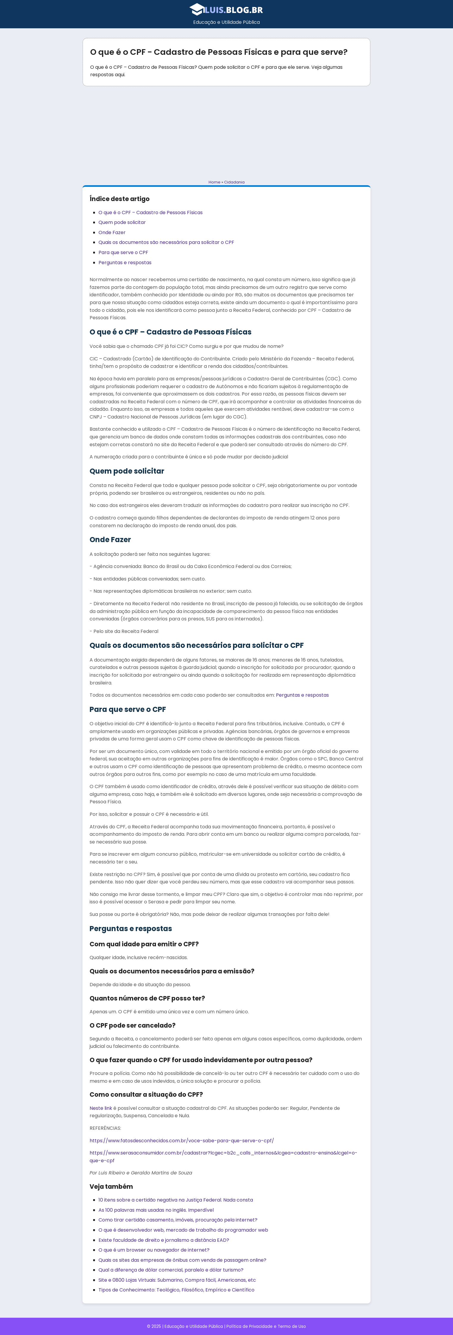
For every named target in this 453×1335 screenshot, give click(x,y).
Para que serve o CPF (123, 252)
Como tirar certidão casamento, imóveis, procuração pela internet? (178, 1219)
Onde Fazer (112, 232)
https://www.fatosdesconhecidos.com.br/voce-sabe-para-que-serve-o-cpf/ (182, 1140)
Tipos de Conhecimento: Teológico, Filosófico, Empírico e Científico (176, 1289)
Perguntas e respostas (125, 262)
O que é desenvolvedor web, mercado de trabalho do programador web (183, 1230)
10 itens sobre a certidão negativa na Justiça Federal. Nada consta (176, 1199)
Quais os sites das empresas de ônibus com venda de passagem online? (182, 1260)
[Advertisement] (226, 133)
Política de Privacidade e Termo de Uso (266, 1326)
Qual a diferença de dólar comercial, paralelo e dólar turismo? (171, 1269)
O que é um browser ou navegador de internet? (154, 1250)
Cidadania (234, 182)
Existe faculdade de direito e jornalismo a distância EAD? (164, 1240)
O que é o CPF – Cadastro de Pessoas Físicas (151, 212)
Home (215, 182)
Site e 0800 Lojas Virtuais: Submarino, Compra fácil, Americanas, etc (177, 1280)
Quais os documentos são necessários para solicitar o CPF (166, 242)
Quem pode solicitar (122, 222)
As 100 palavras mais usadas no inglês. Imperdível (156, 1210)
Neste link (101, 1108)
